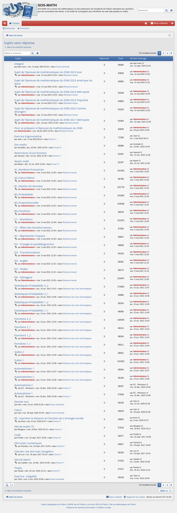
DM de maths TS (24, 426)
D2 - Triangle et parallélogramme (34, 244)
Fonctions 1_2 (22, 335)
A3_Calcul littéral (24, 177)
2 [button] (163, 53)
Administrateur (28, 75)
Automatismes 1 (24, 368)
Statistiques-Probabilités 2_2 (31, 285)
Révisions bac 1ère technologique (77, 289)
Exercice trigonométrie (28, 136)
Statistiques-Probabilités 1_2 (31, 302)
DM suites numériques (28, 443)
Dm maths (20, 144)
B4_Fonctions (22, 211)
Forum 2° (57, 421)
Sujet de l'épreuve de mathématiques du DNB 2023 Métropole (51, 91)
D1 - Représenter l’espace (29, 236)
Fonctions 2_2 (22, 318)
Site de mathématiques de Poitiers (122, 504)
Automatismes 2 (24, 376)
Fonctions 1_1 (22, 343)
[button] (171, 53)
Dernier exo (21, 401)
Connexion (24, 28)
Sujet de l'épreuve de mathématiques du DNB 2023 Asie (48, 72)
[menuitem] (145, 23)
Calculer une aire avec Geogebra (33, 451)
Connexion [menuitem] (173, 24)
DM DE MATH (22, 459)
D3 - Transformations (27, 252)
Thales (18, 468)
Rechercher (10, 28)
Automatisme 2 (23, 385)
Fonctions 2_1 (22, 327)
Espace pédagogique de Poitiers (53, 504)
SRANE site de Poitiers (76, 504)
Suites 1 (19, 360)
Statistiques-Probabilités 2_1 (31, 294)
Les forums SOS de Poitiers (97, 504)
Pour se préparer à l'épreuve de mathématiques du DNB (48, 128)
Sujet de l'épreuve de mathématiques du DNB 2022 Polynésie (51, 100)
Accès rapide (5, 24)
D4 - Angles (21, 260)
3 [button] (167, 53)
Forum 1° (53, 139)
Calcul (18, 410)
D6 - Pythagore (23, 277)
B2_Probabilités (23, 194)
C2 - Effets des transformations (33, 227)
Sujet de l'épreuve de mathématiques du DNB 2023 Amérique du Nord (53, 82)
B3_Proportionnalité (26, 202)
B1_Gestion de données (28, 186)
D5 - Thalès (21, 269)
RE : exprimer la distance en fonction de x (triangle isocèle (49, 418)
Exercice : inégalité (25, 476)
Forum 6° (58, 147)
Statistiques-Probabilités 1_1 (31, 310)
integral (19, 63)
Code (17, 434)
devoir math (21, 161)
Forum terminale (63, 67)
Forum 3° (55, 164)
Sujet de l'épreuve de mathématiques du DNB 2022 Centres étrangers (50, 110)
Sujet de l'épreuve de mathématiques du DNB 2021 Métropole (51, 119)
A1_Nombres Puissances (29, 169)
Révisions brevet (71, 75)
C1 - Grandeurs (23, 219)
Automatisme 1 (23, 393)
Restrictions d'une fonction (30, 153)
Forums (16, 23)
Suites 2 (19, 352)
